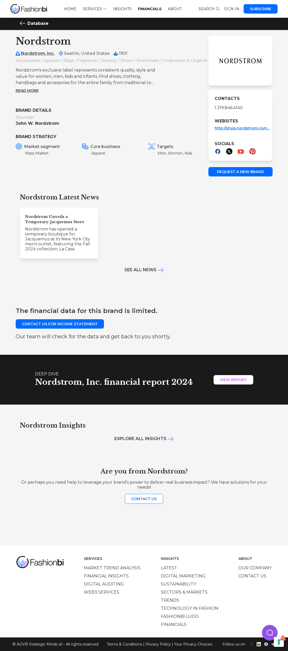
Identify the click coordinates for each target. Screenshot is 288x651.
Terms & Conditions (124, 644)
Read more (27, 90)
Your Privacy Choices (193, 644)
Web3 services (101, 592)
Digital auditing (104, 584)
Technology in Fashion (189, 608)
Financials (150, 9)
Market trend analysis (112, 567)
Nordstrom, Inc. (38, 53)
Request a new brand (240, 171)
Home (70, 9)
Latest (169, 567)
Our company (255, 567)
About (174, 9)
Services (95, 9)
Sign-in (231, 9)
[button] (270, 633)
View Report (233, 379)
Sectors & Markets (184, 592)
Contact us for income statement (60, 324)
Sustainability (178, 584)
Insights (122, 9)
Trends (170, 600)
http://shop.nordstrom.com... (242, 128)
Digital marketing (183, 575)
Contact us (144, 498)
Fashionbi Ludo (180, 616)
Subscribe (260, 9)
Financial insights (106, 575)
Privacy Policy (158, 644)
